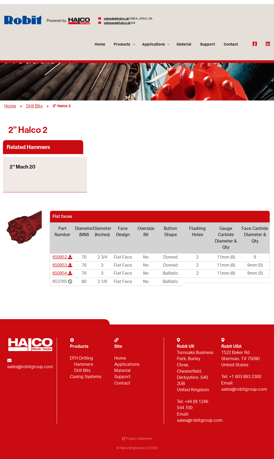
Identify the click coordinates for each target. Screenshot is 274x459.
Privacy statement (137, 438)
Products (122, 44)
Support (207, 44)
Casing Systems (85, 377)
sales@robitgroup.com (30, 367)
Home (100, 44)
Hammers (83, 364)
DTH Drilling (81, 358)
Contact (231, 44)
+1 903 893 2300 (245, 377)
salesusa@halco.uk (117, 22)
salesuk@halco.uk (116, 18)
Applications (153, 44)
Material (184, 44)
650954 (62, 273)
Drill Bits (34, 106)
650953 (62, 265)
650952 (62, 257)
